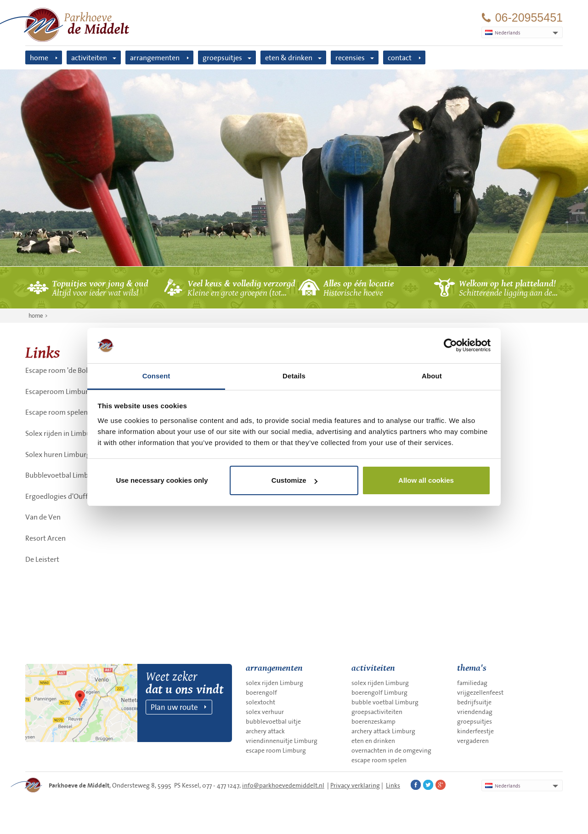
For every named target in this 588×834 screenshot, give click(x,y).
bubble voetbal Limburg (384, 702)
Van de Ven (43, 517)
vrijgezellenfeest (480, 692)
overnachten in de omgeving (391, 750)
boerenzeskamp (373, 721)
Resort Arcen (45, 538)
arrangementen (155, 57)
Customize (294, 480)
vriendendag (474, 712)
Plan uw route (174, 707)
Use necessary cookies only (162, 480)
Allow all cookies (426, 480)
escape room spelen (379, 760)
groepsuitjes (222, 57)
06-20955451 (529, 17)
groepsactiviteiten (376, 712)
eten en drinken (373, 741)
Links (393, 785)
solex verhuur (265, 712)
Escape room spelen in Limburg (74, 412)
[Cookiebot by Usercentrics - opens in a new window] (450, 345)
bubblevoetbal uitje (273, 721)
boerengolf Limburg (379, 692)
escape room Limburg (276, 750)
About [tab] (432, 376)
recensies (350, 57)
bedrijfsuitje (474, 702)
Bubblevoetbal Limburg (62, 475)
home (39, 57)
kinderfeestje (475, 731)
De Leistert (42, 559)
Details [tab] (294, 376)
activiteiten (89, 57)
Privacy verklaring (355, 785)
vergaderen (473, 741)
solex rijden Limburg (274, 683)
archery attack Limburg (383, 731)
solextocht (260, 702)
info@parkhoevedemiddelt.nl (283, 785)
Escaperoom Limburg (58, 391)
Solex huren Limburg (57, 454)
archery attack (265, 731)
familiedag (472, 683)
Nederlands (502, 786)
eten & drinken (288, 57)
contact (400, 57)
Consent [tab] (156, 376)
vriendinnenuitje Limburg (281, 741)
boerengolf (261, 692)
